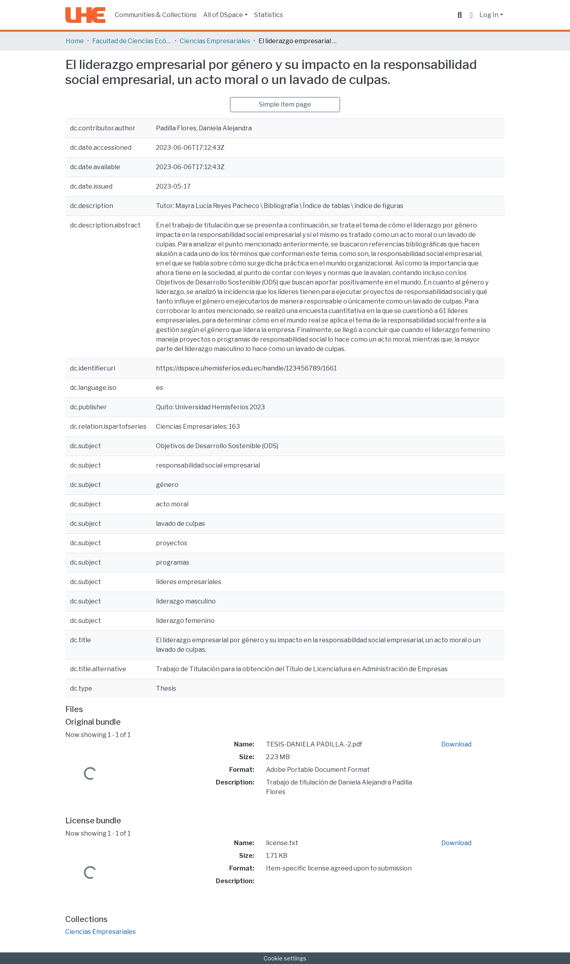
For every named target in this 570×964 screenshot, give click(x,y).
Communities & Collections (156, 15)
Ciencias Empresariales (215, 41)
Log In (488, 15)
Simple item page (285, 104)
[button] (471, 15)
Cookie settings (285, 958)
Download (456, 744)
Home (75, 41)
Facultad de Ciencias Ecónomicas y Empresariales (131, 41)
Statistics (268, 15)
